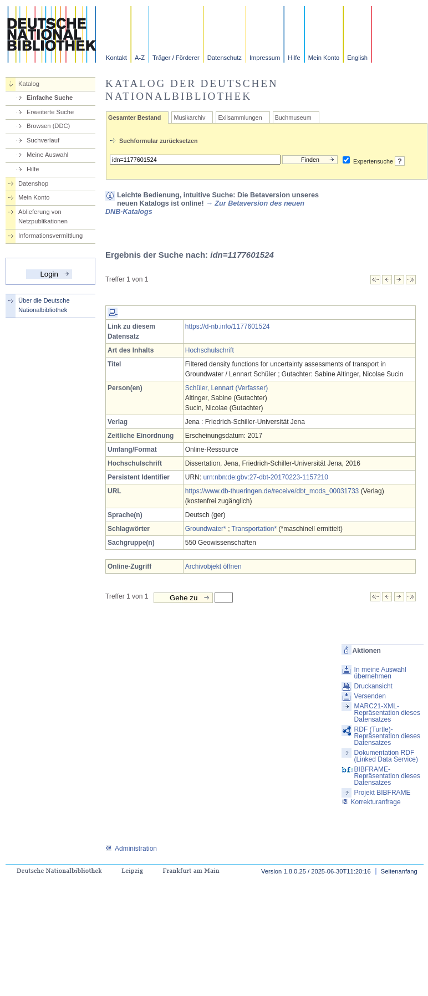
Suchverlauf (43, 140)
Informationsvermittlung (50, 235)
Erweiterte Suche (50, 112)
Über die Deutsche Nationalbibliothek (44, 305)
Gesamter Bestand (134, 117)
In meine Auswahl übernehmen (380, 673)
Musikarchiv (189, 117)
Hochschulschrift (209, 350)
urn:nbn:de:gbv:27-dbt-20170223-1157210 (265, 477)
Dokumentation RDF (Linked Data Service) (386, 756)
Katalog (28, 83)
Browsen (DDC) (48, 125)
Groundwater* (205, 529)
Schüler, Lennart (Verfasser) (226, 388)
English (357, 57)
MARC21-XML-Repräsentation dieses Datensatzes (387, 712)
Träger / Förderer (176, 57)
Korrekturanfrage (371, 802)
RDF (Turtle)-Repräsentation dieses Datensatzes (387, 736)
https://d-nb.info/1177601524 (227, 326)
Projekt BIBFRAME (382, 792)
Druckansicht (373, 686)
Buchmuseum (293, 117)
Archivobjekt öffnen (213, 566)
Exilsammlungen (240, 117)
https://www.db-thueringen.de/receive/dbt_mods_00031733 (272, 491)
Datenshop (33, 183)
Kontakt (116, 57)
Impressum (264, 57)
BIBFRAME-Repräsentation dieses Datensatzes (387, 775)
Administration (131, 848)
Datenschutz (224, 57)
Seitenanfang (399, 871)
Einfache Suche (50, 97)
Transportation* (254, 529)
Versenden (370, 696)
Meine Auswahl (47, 154)
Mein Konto (324, 57)
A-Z (140, 57)
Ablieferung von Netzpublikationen (43, 216)
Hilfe (294, 57)
